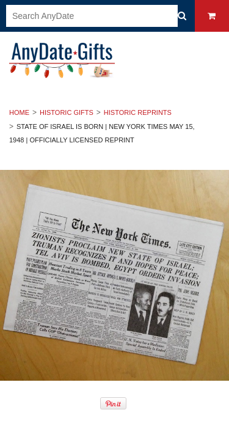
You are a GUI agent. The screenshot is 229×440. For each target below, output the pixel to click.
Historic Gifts (66, 112)
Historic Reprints (138, 112)
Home (19, 112)
